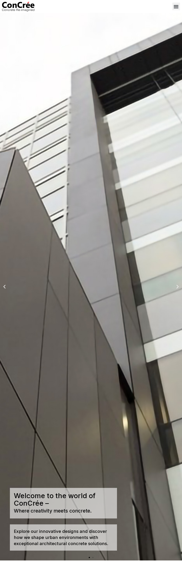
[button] (176, 6)
